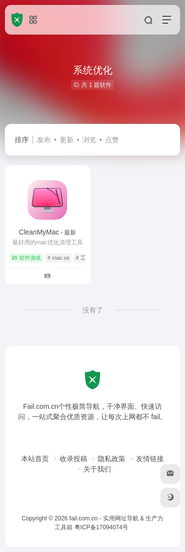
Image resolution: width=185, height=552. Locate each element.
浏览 (89, 140)
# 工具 (83, 258)
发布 (44, 140)
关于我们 (97, 469)
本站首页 (35, 459)
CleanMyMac (47, 232)
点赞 (112, 140)
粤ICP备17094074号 (101, 527)
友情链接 (150, 459)
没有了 (92, 310)
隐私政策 (111, 459)
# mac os (58, 258)
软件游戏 (26, 258)
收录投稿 (73, 459)
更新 (67, 140)
